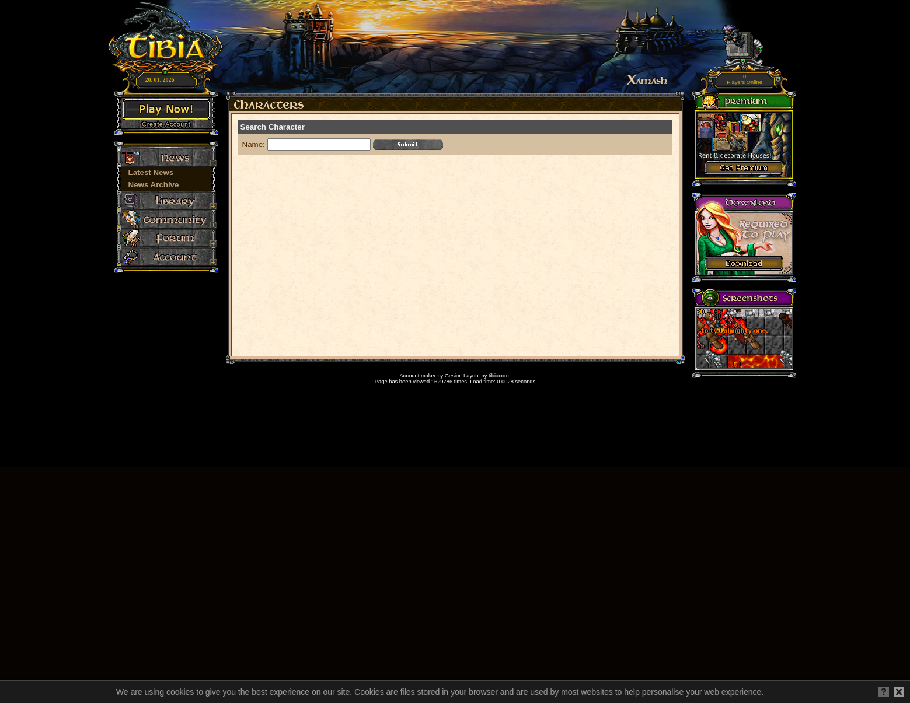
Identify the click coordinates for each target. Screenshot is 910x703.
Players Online (744, 80)
